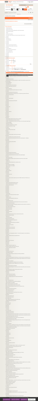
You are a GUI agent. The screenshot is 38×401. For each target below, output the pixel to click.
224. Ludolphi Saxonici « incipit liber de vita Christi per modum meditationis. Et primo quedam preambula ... (18, 324)
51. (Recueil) (7, 95)
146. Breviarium (8, 216)
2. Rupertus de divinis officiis (9, 29)
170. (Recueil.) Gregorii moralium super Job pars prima (12, 246)
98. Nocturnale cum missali (9, 157)
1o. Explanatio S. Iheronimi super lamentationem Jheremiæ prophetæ (15, 71)
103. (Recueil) (7, 163)
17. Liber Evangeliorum (8, 48)
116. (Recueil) (7, 180)
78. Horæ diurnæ (8, 128)
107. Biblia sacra (8, 169)
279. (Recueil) (7, 394)
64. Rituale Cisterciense (8, 111)
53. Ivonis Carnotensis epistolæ (9, 98)
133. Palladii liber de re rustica (9, 200)
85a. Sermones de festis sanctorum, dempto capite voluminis (13, 136)
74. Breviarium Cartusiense (9, 123)
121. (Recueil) (7, 186)
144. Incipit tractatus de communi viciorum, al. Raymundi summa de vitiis (14, 213)
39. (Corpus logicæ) (8, 81)
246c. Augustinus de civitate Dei (9, 353)
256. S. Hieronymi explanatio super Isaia (10, 366)
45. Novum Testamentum (9, 88)
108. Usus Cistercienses (8, 170)
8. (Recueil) (7, 37)
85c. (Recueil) (7, 139)
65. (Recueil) (7, 112)
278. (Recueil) (7, 393)
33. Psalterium (7, 67)
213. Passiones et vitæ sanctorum (10, 311)
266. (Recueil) (7, 378)
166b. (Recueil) (7, 241)
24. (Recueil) (7, 56)
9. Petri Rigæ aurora (8, 38)
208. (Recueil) (7, 305)
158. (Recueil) (7, 230)
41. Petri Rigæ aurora (8, 83)
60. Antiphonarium (8, 106)
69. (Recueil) (7, 117)
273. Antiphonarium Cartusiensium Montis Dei (11, 387)
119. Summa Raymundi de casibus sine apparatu (11, 183)
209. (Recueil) (7, 306)
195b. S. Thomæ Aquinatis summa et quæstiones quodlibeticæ (13, 281)
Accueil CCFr (6, 12)
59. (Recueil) (7, 105)
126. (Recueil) (7, 192)
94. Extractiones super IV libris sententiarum (11, 152)
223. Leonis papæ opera (8, 323)
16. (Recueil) (7, 47)
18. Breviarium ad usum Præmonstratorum (11, 49)
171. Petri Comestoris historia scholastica (11, 247)
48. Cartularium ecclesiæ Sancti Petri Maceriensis (12, 92)
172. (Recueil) (7, 248)
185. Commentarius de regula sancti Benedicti (11, 265)
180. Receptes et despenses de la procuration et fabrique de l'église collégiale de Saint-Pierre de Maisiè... (18, 258)
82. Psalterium (7, 133)
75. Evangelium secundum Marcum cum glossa (11, 124)
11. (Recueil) (7, 41)
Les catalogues (9, 5)
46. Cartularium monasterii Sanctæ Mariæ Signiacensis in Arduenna (14, 89)
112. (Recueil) (7, 175)
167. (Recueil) (7, 242)
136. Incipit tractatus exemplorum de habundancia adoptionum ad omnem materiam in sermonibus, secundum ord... (18, 204)
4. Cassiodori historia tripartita (9, 31)
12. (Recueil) (7, 42)
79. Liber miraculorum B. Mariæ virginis (10, 129)
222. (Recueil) (7, 322)
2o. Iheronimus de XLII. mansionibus (11, 72)
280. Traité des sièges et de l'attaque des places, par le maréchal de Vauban (15, 395)
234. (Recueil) (7, 336)
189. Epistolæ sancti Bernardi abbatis (10, 270)
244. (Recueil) (7, 348)
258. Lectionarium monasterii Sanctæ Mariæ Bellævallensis (13, 369)
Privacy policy (32, 399)
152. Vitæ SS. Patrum (8, 223)
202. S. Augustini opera (8, 298)
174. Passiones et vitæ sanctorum (10, 251)
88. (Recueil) (7, 145)
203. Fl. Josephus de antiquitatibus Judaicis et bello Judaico (13, 299)
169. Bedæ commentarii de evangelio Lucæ (11, 245)
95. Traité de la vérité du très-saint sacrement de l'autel (12, 153)
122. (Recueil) (7, 187)
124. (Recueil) (7, 189)
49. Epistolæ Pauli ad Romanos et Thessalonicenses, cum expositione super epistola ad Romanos (17, 93)
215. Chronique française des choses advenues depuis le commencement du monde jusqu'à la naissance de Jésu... (18, 313)
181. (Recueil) (7, 259)
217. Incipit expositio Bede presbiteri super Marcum (12, 316)
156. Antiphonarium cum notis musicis (10, 228)
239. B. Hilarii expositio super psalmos (10, 342)
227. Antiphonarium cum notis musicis (10, 328)
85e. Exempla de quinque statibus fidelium (11, 141)
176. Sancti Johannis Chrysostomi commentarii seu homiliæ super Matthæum (15, 253)
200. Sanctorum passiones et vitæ (10, 295)
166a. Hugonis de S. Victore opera (10, 240)
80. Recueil (7, 130)
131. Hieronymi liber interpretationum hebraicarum (12, 198)
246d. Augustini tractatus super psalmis (10, 354)
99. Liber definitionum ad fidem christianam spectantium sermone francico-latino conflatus (17, 158)
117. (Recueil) (7, 181)
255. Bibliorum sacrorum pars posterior (10, 365)
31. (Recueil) (7, 65)
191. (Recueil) (7, 272)
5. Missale (7, 32)
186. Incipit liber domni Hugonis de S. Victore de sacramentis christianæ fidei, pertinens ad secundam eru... (18, 266)
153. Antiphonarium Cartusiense (9, 224)
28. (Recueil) (7, 61)
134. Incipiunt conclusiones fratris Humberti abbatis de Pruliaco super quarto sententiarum (16, 201)
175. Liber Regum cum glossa (9, 252)
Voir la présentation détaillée (27, 23)
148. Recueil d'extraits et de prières (10, 218)
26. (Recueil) (7, 59)
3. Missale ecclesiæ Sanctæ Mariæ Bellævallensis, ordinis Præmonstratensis (15, 30)
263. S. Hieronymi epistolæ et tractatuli (10, 375)
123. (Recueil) (7, 188)
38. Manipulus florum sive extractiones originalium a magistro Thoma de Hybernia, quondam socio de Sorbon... (18, 80)
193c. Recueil (7, 277)
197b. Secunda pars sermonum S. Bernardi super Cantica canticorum (14, 292)
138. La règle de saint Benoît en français (10, 206)
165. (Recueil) (7, 239)
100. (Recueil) (7, 159)
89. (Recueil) (7, 146)
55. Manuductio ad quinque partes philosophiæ (11, 100)
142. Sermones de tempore (9, 211)
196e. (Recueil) (7, 287)
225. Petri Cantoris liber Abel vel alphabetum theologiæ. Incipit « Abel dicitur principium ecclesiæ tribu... (18, 325)
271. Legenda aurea (8, 384)
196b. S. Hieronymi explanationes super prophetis (12, 283)
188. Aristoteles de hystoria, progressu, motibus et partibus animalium (14, 269)
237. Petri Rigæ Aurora (8, 340)
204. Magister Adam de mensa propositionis (11, 300)
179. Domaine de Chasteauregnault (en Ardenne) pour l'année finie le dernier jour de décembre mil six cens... (18, 257)
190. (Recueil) (7, 271)
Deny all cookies (15, 399)
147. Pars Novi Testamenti (9, 217)
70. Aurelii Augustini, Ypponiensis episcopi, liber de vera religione (13, 118)
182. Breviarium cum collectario (9, 260)
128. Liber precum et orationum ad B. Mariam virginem (12, 194)
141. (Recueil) (7, 210)
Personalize (24, 399)
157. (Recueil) (7, 229)
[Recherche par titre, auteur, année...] (18, 7)
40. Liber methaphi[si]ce (9, 82)
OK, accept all (7, 399)
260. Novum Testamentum (9, 371)
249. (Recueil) (7, 358)
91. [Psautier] (7, 148)
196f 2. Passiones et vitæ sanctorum (10, 289)
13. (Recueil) (7, 43)
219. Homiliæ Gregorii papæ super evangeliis (11, 318)
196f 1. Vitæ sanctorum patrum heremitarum (11, 288)
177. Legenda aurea (8, 254)
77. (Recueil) (7, 127)
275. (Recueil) (7, 389)
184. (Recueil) (7, 264)
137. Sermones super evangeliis (9, 205)
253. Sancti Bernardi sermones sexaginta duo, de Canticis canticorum (14, 363)
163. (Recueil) (7, 236)
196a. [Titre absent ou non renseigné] (10, 282)
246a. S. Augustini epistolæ (9, 351)
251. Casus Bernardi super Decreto (10, 360)
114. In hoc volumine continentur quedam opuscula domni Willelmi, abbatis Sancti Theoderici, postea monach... (18, 177)
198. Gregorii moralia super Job (9, 293)
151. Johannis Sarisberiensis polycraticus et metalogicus (12, 222)
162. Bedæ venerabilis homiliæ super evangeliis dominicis (13, 235)
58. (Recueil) (7, 104)
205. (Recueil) (7, 301)
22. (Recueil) (7, 54)
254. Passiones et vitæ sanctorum (10, 364)
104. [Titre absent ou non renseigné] (10, 164)
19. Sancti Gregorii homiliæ (9, 50)
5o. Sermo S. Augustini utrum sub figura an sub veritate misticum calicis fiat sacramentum (17, 76)
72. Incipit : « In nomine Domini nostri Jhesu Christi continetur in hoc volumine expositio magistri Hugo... (18, 121)
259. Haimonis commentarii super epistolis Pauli (11, 370)
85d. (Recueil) (7, 140)
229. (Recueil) (7, 330)
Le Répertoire (23, 5)
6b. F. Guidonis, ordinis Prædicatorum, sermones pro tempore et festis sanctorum (15, 35)
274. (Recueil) (7, 388)
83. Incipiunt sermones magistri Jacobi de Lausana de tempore (13, 134)
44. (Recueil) (7, 87)
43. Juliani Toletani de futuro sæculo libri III (11, 86)
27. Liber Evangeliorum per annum (10, 60)
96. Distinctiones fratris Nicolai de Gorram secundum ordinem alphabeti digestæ (15, 154)
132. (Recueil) (7, 199)
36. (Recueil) (7, 77)
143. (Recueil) (7, 212)
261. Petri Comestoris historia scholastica (11, 372)
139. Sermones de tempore (9, 207)
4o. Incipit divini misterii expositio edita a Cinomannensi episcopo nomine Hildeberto (17, 75)
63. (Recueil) (7, 110)
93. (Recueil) (7, 151)
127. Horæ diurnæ (8, 193)
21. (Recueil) (7, 53)
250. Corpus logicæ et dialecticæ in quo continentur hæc (12, 359)
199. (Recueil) (7, 294)
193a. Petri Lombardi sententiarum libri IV (11, 275)
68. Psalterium (7, 116)
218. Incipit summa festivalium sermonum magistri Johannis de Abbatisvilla (15, 317)
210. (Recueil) (7, 307)
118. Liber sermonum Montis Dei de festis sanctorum (12, 182)
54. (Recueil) (7, 99)
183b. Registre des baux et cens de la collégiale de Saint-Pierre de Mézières (14, 263)
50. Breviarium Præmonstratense (10, 94)
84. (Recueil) (7, 135)
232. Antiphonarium (8, 334)
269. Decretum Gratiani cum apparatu (10, 382)
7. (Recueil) (7, 36)
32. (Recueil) (7, 66)
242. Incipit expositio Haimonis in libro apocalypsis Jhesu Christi (13, 346)
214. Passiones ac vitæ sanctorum (10, 312)
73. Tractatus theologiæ (8, 122)
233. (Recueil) (7, 335)
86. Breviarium (7, 142)
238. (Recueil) (7, 341)
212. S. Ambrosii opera (8, 310)
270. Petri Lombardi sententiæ (9, 383)
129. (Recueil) (7, 195)
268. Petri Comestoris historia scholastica (11, 381)
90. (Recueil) (7, 147)
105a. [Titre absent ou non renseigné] (10, 165)
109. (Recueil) (7, 171)
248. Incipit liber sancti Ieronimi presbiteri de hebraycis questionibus (14, 357)
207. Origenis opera (8, 304)
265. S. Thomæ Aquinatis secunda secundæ (11, 377)
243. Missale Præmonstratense (9, 347)
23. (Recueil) (7, 55)
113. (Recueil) (7, 176)
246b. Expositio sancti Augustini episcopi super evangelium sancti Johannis (15, 352)
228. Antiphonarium (8, 329)
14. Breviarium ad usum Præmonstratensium (11, 44)
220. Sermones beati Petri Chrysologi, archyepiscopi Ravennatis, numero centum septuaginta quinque (18, 319)
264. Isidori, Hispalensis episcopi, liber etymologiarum (12, 376)
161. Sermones (7, 234)
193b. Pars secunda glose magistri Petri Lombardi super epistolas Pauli (14, 276)
